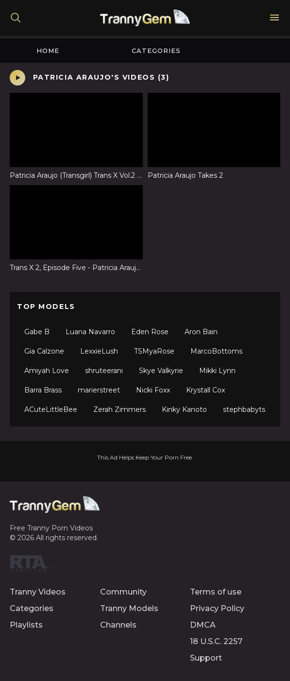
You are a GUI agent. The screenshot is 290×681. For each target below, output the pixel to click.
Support (206, 658)
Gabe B (37, 331)
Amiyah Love (46, 370)
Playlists (26, 625)
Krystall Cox (205, 390)
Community (123, 591)
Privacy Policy (217, 608)
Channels (118, 625)
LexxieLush (99, 351)
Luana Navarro (90, 331)
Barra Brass (43, 390)
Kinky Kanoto (184, 409)
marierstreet (99, 390)
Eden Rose (150, 331)
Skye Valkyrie (161, 370)
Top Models (46, 306)
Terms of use (215, 591)
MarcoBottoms (216, 351)
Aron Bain (201, 331)
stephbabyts (244, 409)
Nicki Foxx (153, 390)
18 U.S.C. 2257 (216, 641)
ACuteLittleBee (50, 409)
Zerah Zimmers (119, 409)
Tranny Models (129, 608)
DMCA (203, 625)
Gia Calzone (44, 351)
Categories (156, 50)
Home (47, 50)
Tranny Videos (38, 591)
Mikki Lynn (217, 370)
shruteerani (104, 370)
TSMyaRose (154, 351)
